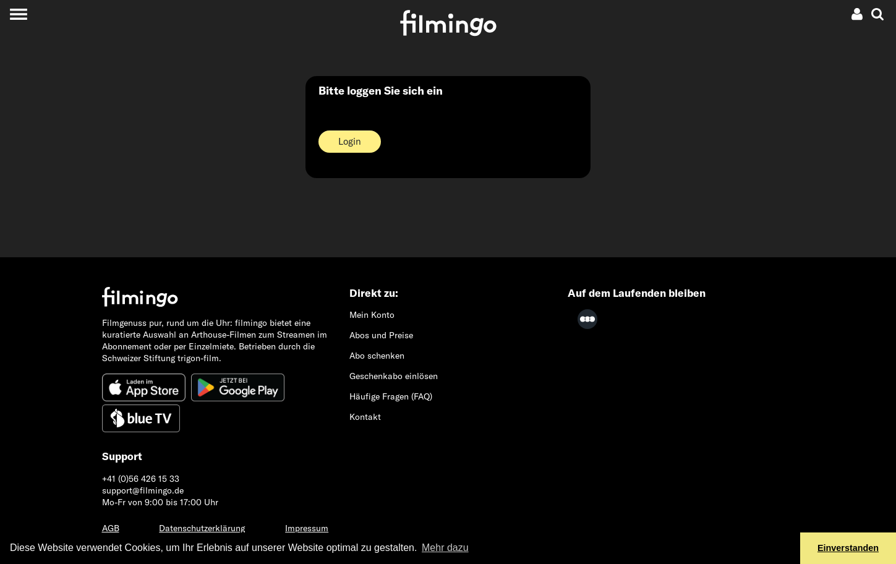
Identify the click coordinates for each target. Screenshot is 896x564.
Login (349, 141)
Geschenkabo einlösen (393, 376)
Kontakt (365, 416)
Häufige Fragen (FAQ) (390, 396)
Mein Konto (372, 314)
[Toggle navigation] (18, 14)
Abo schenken (376, 355)
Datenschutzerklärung (202, 528)
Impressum (306, 528)
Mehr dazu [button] (445, 547)
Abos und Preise (381, 335)
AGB (110, 528)
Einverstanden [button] (848, 548)
